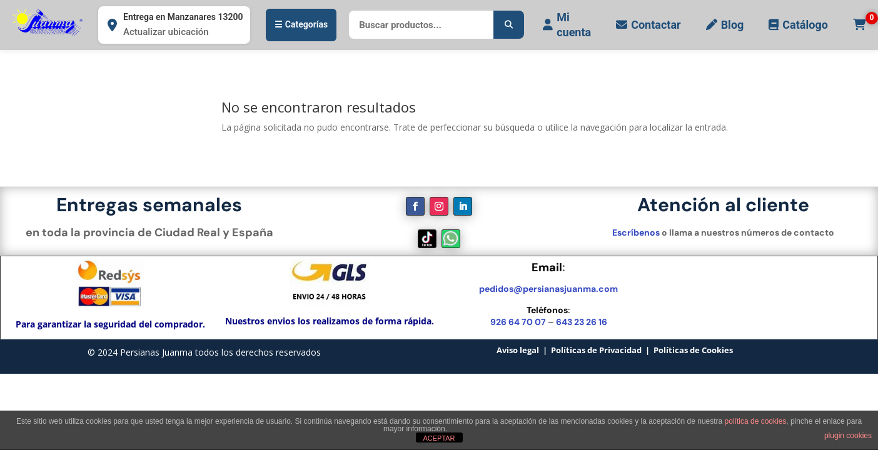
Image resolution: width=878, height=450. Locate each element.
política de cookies (756, 421)
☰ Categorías (301, 24)
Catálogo (798, 24)
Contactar (648, 24)
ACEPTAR (439, 438)
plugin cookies (848, 435)
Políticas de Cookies (693, 350)
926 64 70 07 (518, 322)
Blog (725, 24)
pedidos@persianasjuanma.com (548, 288)
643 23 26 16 (581, 322)
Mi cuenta (567, 25)
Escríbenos (636, 232)
